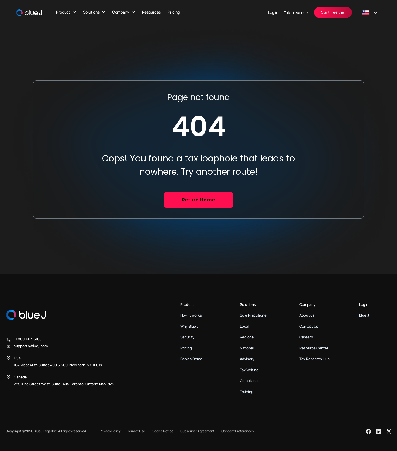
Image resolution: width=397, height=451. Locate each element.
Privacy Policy (110, 431)
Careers (306, 337)
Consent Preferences (237, 431)
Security (187, 337)
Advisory (247, 358)
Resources (151, 12)
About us (307, 315)
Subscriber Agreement (197, 431)
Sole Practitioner (254, 315)
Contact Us (308, 326)
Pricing (174, 12)
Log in (273, 12)
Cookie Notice (162, 431)
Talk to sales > (296, 12)
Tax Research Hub (314, 358)
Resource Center (313, 348)
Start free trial (333, 12)
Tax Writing (249, 369)
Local (244, 326)
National (247, 348)
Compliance (250, 380)
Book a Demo (191, 358)
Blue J (364, 315)
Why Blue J (189, 326)
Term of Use (136, 431)
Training (246, 391)
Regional (247, 337)
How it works (191, 315)
